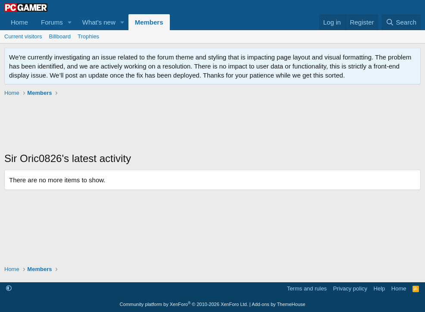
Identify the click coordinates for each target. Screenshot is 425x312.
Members (149, 22)
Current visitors (23, 36)
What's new (99, 22)
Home (19, 22)
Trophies (88, 36)
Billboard (60, 36)
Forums (52, 22)
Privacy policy (350, 288)
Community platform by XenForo (184, 304)
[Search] (401, 22)
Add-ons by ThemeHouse (279, 304)
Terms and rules (307, 288)
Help (379, 288)
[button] (70, 22)
